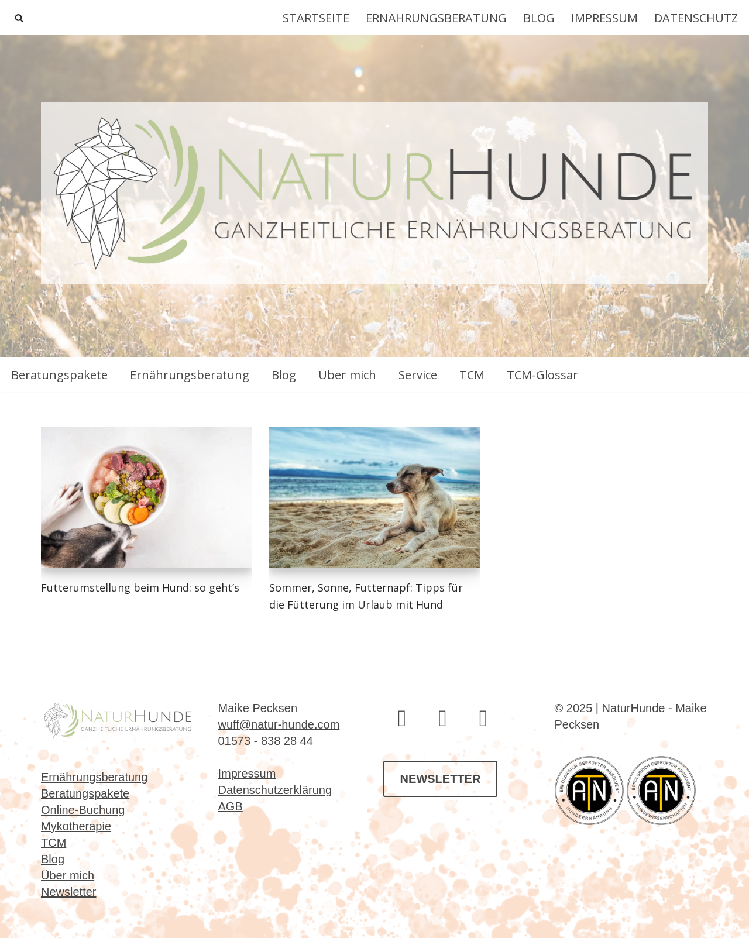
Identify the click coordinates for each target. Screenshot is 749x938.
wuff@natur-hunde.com (279, 724)
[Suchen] (19, 17)
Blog (539, 18)
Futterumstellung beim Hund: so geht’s (140, 587)
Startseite (316, 18)
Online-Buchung (83, 809)
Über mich (347, 375)
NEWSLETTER (440, 778)
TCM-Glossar (542, 375)
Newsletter (68, 891)
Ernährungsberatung (436, 18)
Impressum (604, 18)
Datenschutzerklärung (275, 790)
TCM (472, 375)
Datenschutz (696, 18)
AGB (230, 806)
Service (417, 375)
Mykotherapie (76, 826)
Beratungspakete (59, 375)
